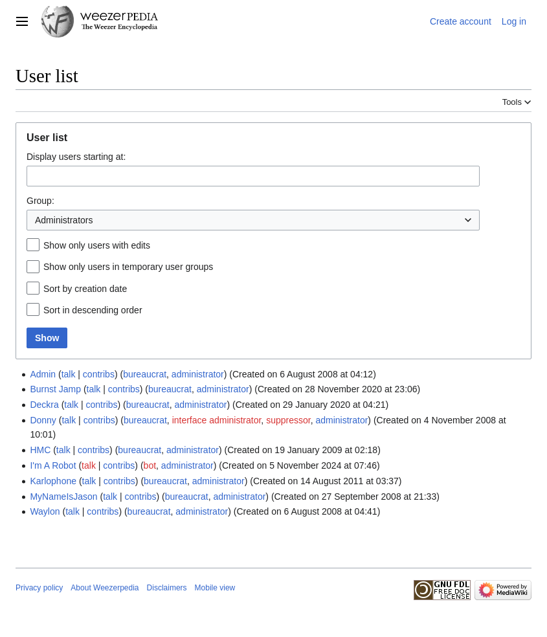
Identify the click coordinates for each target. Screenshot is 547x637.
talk (68, 374)
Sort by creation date (85, 289)
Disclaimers (167, 587)
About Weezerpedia (105, 587)
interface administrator (217, 420)
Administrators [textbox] (64, 220)
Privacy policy (39, 587)
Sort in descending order (92, 310)
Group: (40, 201)
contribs (99, 374)
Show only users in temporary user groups (128, 267)
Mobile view (215, 587)
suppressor (288, 420)
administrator (198, 374)
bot (150, 465)
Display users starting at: (76, 156)
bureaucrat (144, 374)
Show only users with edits (96, 245)
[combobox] (253, 176)
